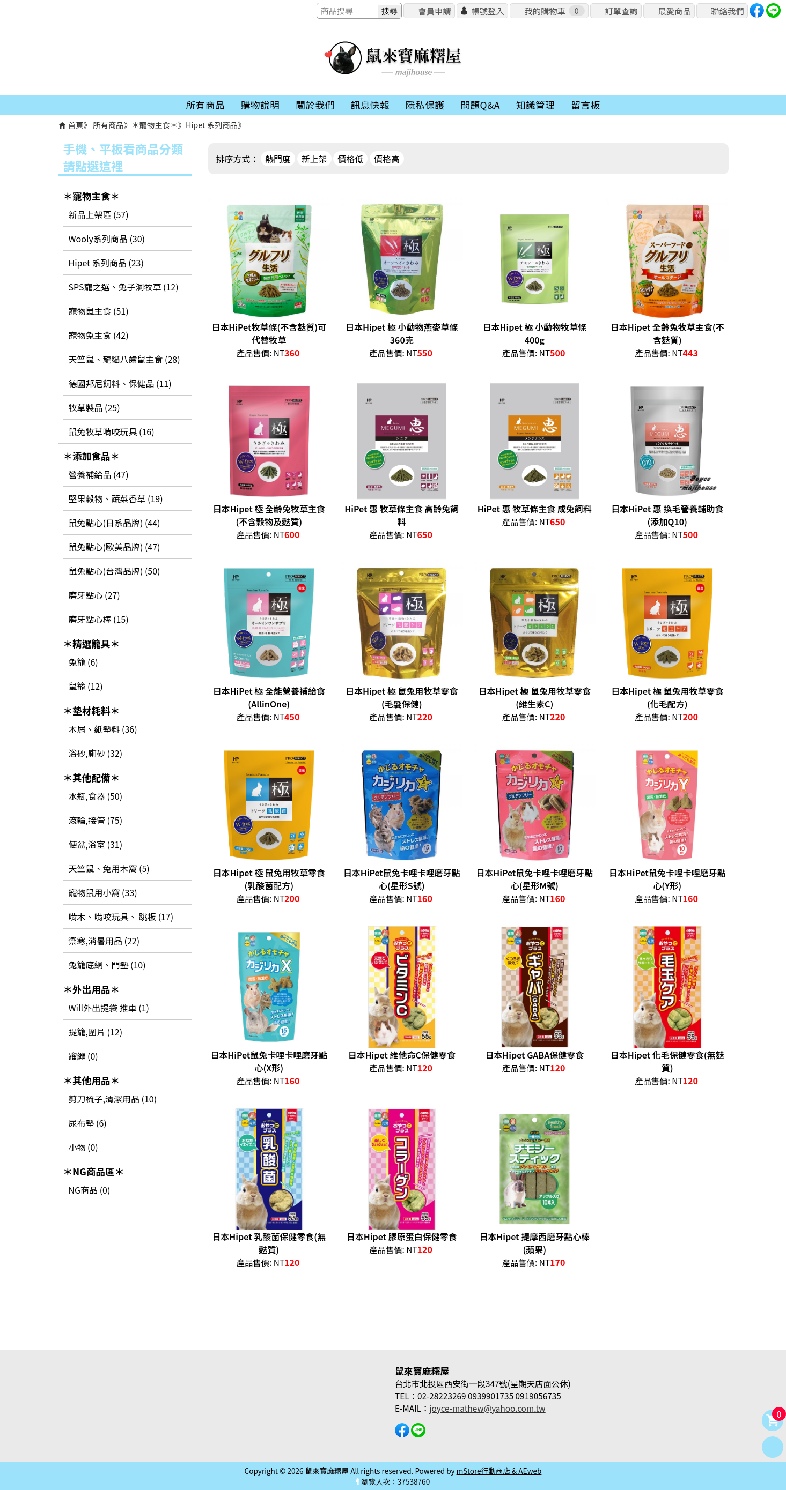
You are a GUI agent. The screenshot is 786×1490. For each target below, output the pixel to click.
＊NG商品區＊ (93, 1171)
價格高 (387, 158)
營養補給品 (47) (99, 474)
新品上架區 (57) (99, 214)
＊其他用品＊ (91, 1080)
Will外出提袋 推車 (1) (109, 1007)
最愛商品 (674, 11)
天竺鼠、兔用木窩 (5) (109, 868)
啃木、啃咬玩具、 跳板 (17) (121, 916)
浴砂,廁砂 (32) (96, 753)
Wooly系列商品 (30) (107, 238)
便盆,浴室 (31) (96, 844)
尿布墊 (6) (88, 1122)
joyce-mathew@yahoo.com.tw (487, 1408)
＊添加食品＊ (91, 456)
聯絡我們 (727, 11)
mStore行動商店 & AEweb (499, 1470)
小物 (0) (83, 1147)
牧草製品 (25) (94, 407)
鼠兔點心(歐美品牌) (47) (114, 546)
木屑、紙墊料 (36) (103, 728)
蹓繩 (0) (83, 1055)
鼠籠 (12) (86, 686)
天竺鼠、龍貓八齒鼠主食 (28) (124, 359)
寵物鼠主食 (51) (99, 310)
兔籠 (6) (83, 661)
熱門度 (278, 158)
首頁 (76, 124)
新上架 (314, 158)
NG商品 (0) (90, 1189)
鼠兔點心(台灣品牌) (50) (114, 570)
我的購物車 (554, 11)
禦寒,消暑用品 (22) (104, 940)
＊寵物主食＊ (154, 124)
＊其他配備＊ (91, 777)
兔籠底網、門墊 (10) (107, 964)
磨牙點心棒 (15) (99, 619)
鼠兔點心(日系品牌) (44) (114, 522)
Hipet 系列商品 (212, 124)
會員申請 (434, 11)
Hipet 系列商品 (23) (106, 262)
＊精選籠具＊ (91, 643)
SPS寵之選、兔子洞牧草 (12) (124, 286)
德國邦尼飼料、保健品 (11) (120, 383)
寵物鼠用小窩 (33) (103, 892)
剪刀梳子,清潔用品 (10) (113, 1098)
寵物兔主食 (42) (99, 335)
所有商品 (108, 124)
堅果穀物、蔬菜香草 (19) (116, 498)
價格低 (350, 158)
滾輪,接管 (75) (96, 820)
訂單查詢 (621, 11)
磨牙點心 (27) (94, 594)
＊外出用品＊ (91, 989)
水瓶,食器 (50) (96, 795)
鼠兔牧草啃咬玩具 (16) (112, 431)
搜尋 (389, 11)
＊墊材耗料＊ (91, 710)
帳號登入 (487, 11)
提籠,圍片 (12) (96, 1031)
